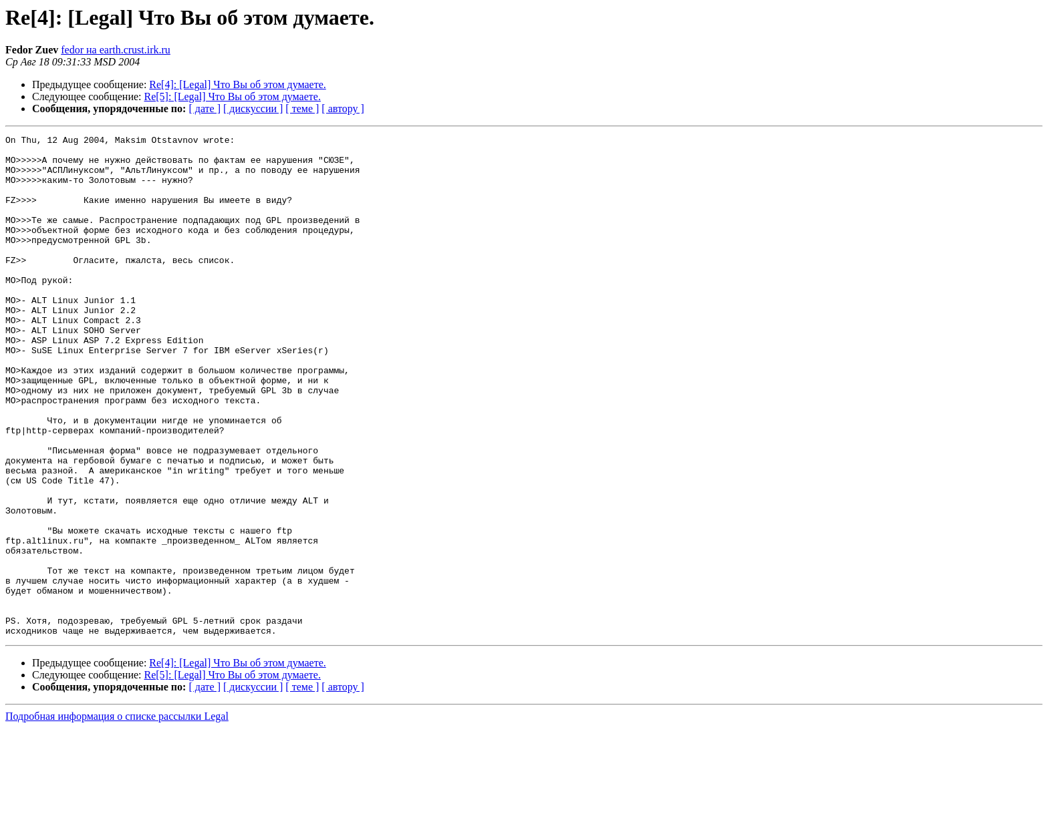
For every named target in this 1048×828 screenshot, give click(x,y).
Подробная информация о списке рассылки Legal (117, 816)
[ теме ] (302, 108)
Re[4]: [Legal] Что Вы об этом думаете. (237, 84)
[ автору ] (342, 108)
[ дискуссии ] (253, 108)
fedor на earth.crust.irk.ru (115, 49)
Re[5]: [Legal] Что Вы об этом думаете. (232, 96)
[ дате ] (204, 108)
